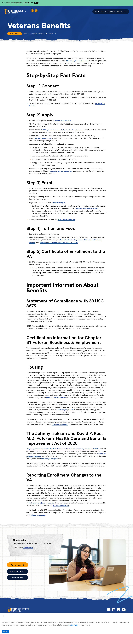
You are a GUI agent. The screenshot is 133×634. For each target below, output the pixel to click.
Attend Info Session (108, 11)
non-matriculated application (62, 171)
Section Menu (14, 34)
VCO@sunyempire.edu (43, 138)
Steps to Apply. (28, 548)
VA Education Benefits (64, 120)
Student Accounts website (57, 397)
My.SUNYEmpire (60, 202)
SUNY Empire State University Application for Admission (64, 130)
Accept (5, 631)
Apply (97, 11)
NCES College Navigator (66, 459)
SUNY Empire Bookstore (68, 219)
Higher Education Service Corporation (70, 240)
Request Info (122, 11)
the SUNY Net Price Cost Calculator (44, 456)
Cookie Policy (74, 625)
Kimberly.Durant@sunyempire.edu (43, 503)
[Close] (3, 615)
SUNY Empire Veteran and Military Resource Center (68, 242)
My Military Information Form (78, 61)
